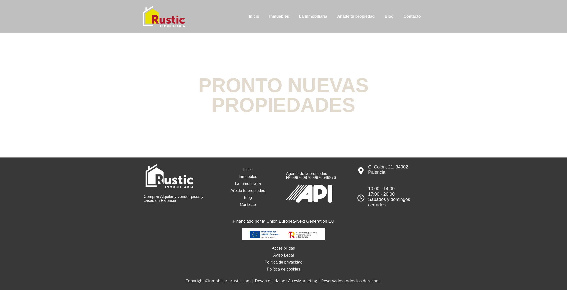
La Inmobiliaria (313, 16)
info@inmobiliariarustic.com (402, 28)
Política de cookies (283, 269)
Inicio (254, 16)
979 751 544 (451, 28)
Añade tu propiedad (356, 16)
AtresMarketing (302, 281)
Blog (389, 16)
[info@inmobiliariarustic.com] (371, 29)
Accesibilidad (283, 248)
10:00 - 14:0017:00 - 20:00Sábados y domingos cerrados (389, 196)
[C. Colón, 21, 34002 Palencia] (361, 170)
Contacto (412, 16)
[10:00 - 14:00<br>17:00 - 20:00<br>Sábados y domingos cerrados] (361, 198)
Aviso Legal (283, 255)
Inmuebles (279, 16)
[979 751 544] (434, 29)
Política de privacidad (283, 262)
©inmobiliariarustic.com (228, 281)
